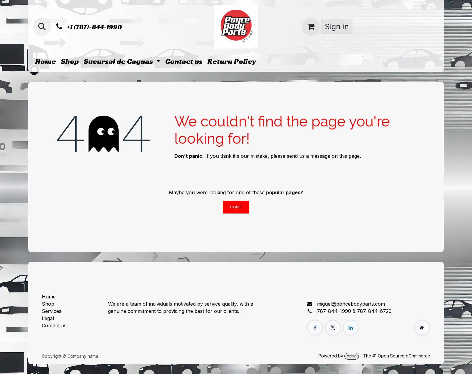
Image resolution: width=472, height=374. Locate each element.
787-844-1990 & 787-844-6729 (354, 311)
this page (349, 156)
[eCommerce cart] (311, 27)
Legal (48, 318)
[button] (42, 27)
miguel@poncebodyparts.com (351, 304)
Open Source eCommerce (404, 355)
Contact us (54, 326)
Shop (48, 304)
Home (236, 207)
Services (51, 311)
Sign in (337, 26)
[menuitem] (45, 61)
